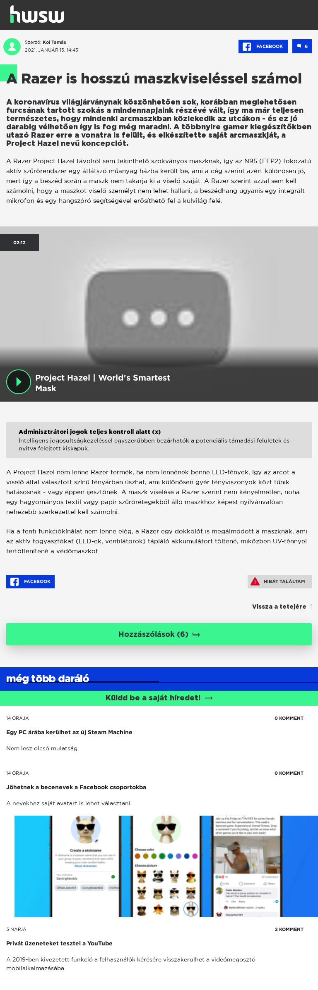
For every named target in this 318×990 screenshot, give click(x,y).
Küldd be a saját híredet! (159, 698)
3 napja (16, 929)
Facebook (263, 47)
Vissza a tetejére (279, 607)
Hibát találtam (278, 581)
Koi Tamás (54, 42)
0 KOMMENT (289, 718)
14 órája (17, 718)
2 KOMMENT (289, 929)
